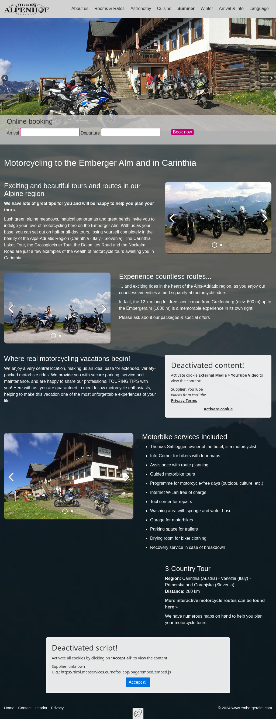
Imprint (41, 708)
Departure (90, 133)
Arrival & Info (231, 8)
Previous (5, 78)
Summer (186, 8)
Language (259, 8)
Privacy (57, 708)
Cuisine (164, 8)
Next (271, 78)
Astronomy (140, 8)
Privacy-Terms (184, 400)
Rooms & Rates (109, 8)
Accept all (138, 682)
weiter (264, 222)
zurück (173, 222)
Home (9, 708)
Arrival (13, 133)
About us (79, 8)
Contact (25, 708)
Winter (207, 8)
